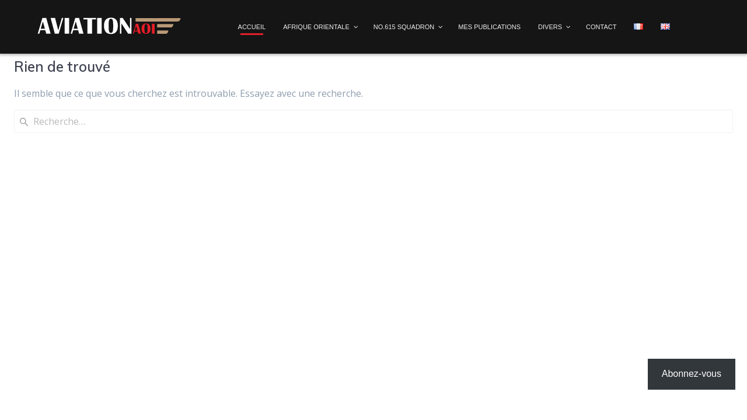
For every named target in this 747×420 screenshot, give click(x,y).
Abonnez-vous (691, 374)
